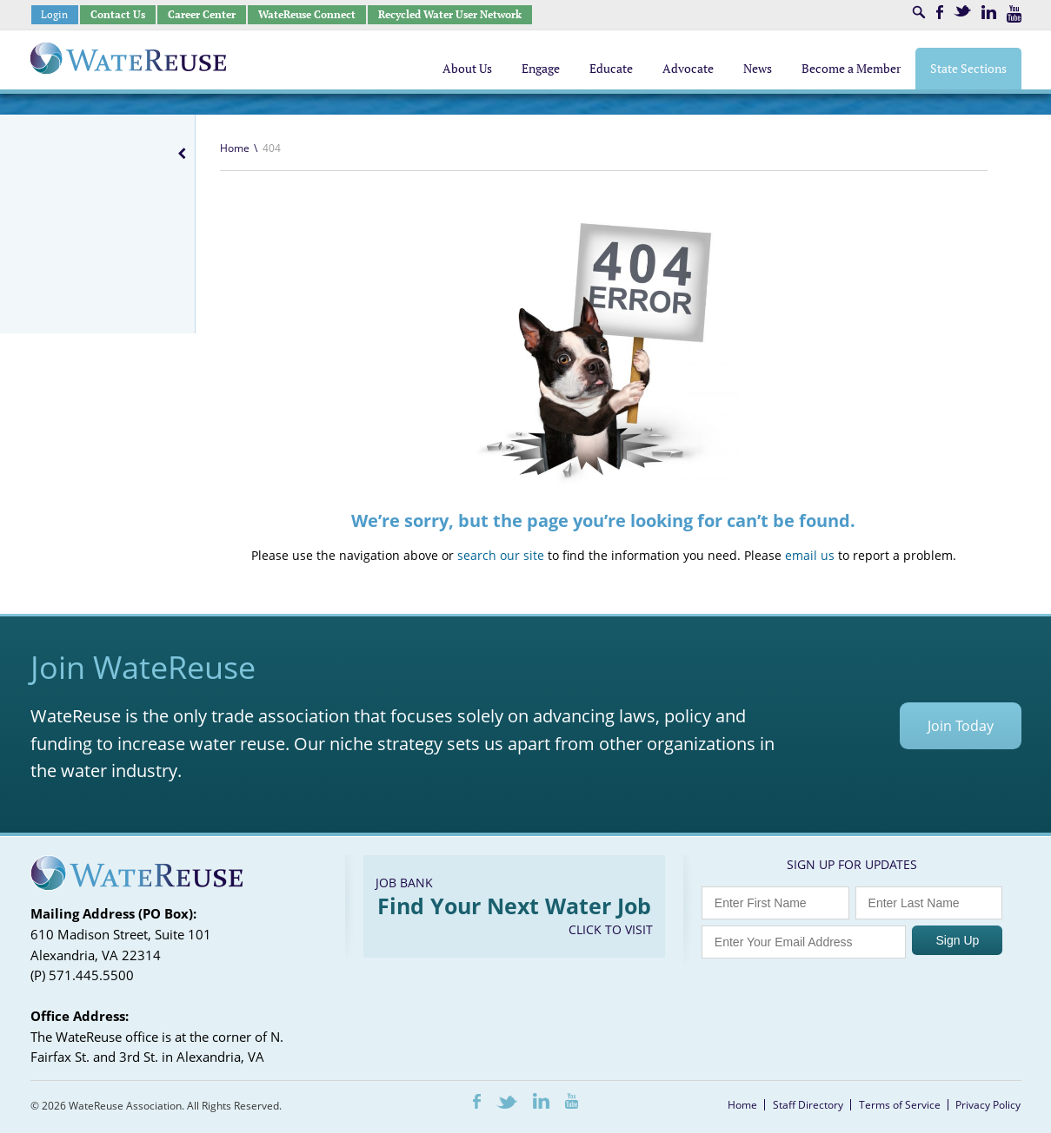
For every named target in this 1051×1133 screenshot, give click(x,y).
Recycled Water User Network (450, 14)
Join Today (961, 725)
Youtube (1014, 14)
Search (919, 12)
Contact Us (117, 14)
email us (810, 555)
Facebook (939, 12)
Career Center (202, 14)
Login (54, 14)
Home (234, 148)
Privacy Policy (988, 1104)
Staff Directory (808, 1104)
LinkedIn (988, 12)
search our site (500, 555)
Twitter (962, 10)
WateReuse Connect (307, 14)
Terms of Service (900, 1104)
